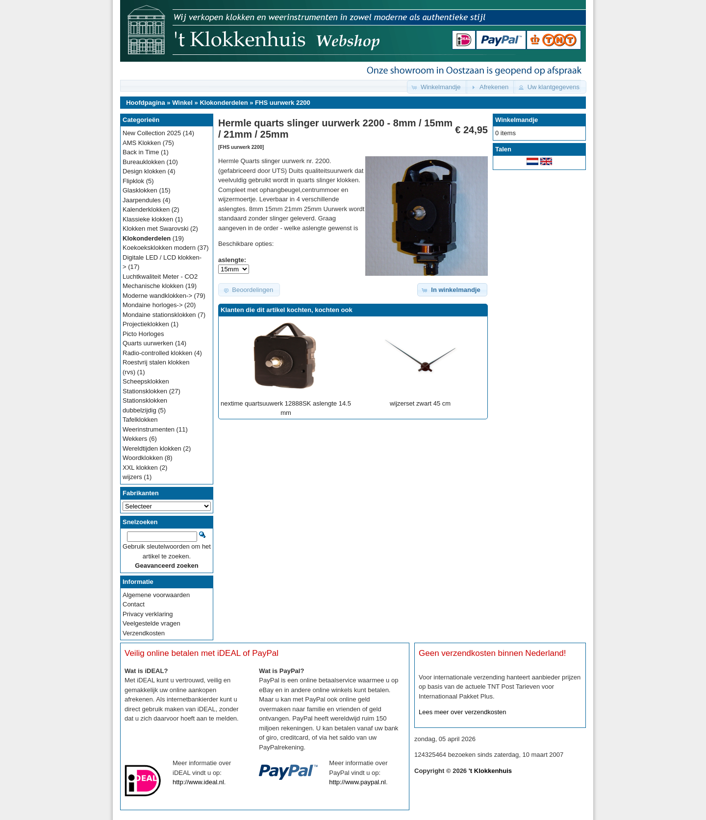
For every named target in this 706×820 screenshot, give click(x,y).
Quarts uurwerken (148, 343)
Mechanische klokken (153, 285)
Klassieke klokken (148, 219)
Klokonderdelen (224, 102)
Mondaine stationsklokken (159, 314)
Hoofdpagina (145, 102)
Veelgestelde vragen (151, 623)
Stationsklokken (145, 391)
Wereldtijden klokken (152, 448)
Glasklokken (140, 190)
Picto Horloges (143, 334)
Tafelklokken (140, 419)
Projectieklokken (146, 324)
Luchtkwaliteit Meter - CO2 (160, 276)
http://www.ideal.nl (198, 782)
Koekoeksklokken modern (159, 247)
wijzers (132, 477)
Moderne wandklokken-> (157, 295)
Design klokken (144, 171)
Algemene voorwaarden (156, 595)
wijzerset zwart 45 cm (420, 403)
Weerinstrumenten (149, 429)
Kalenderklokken (146, 209)
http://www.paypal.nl (357, 782)
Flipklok (133, 181)
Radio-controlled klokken (157, 353)
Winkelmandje (516, 119)
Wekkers (135, 438)
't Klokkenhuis (490, 770)
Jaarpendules (142, 200)
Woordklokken (143, 457)
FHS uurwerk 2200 (282, 102)
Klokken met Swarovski (155, 228)
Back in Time (141, 152)
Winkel (182, 102)
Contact (134, 604)
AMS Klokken (142, 142)
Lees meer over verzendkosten (462, 712)
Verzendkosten (144, 633)
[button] (437, 87)
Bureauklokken (144, 162)
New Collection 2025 (152, 133)
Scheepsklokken (146, 381)
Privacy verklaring (148, 614)
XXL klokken (140, 467)
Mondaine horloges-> (153, 305)
